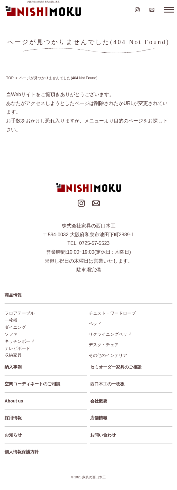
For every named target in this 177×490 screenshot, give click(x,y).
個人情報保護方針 (22, 451)
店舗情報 (98, 417)
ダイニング (15, 327)
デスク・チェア (104, 344)
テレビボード (17, 348)
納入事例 (13, 367)
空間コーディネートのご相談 (32, 383)
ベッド (95, 323)
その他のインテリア (108, 355)
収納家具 (13, 355)
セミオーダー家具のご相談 (116, 367)
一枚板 (11, 320)
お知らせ (13, 434)
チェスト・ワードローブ (112, 313)
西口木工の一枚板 (107, 383)
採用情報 (13, 417)
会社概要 (98, 400)
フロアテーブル (20, 313)
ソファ (11, 334)
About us (14, 400)
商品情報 (13, 295)
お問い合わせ (103, 434)
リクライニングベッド (110, 334)
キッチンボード (20, 341)
